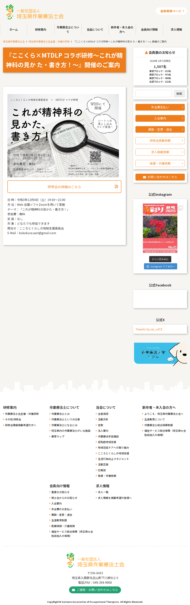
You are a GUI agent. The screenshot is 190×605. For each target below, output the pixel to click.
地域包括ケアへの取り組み (113, 447)
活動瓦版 (103, 464)
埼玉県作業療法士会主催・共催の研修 (49, 41)
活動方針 (103, 419)
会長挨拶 (103, 414)
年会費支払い (160, 107)
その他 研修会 (13, 419)
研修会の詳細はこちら (64, 186)
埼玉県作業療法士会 (14, 41)
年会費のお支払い (61, 509)
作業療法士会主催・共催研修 (22, 414)
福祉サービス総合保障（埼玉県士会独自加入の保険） (165, 433)
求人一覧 (103, 492)
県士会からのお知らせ (64, 498)
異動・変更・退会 (160, 129)
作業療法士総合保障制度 (158, 425)
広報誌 (102, 470)
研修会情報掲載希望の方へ (20, 425)
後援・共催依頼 (160, 163)
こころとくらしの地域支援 (113, 453)
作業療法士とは (60, 414)
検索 (179, 93)
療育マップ (57, 436)
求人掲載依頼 (160, 152)
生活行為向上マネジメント (113, 459)
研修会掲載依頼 (160, 140)
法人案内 (103, 430)
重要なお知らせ (60, 492)
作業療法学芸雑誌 (108, 436)
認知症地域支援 (107, 442)
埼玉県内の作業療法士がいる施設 (70, 430)
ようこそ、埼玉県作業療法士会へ (163, 414)
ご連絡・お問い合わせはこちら (97, 589)
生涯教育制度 (59, 520)
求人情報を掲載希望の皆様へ (115, 498)
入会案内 (160, 118)
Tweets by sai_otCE (149, 329)
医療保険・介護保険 (63, 526)
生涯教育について (154, 419)
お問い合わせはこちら (162, 177)
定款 (100, 425)
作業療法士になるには (64, 425)
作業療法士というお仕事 (65, 419)
